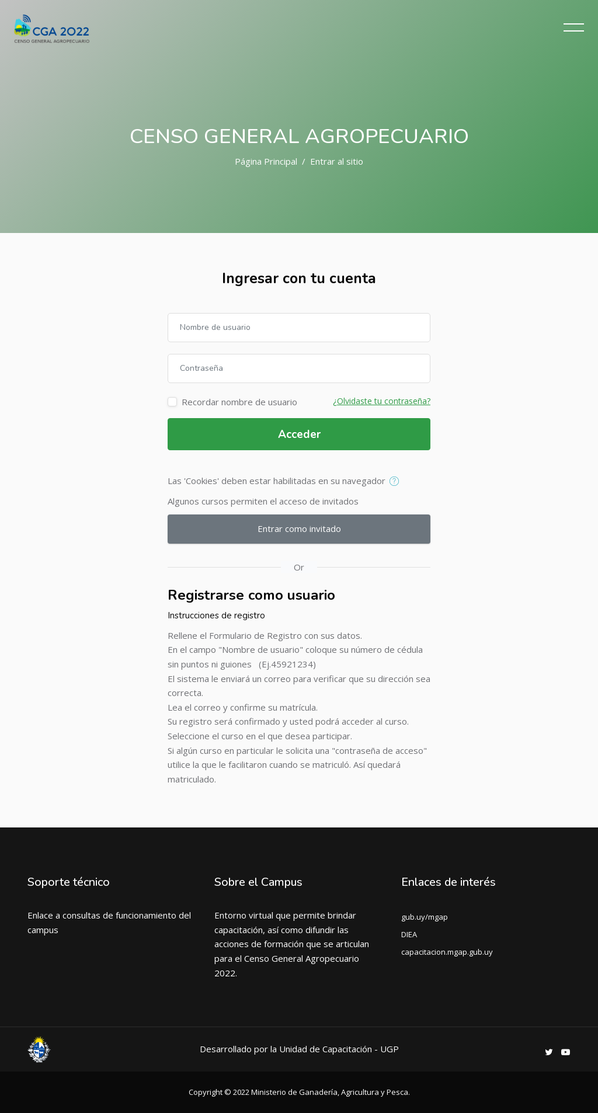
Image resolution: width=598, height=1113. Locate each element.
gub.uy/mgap (424, 917)
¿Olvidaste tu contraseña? (381, 400)
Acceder (299, 434)
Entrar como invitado (299, 528)
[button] (397, 481)
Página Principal (266, 161)
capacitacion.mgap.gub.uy (447, 952)
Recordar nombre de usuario (239, 402)
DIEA (409, 934)
